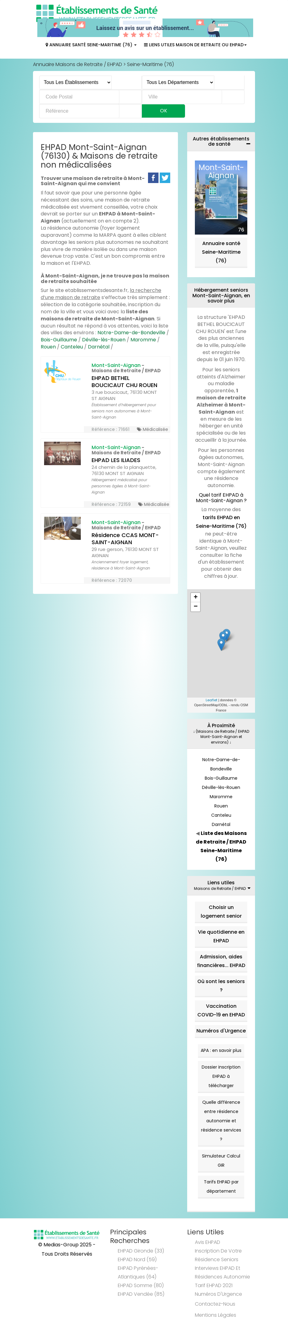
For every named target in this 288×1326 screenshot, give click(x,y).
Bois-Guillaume (59, 339)
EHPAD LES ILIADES (116, 460)
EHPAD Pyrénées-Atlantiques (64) (138, 1272)
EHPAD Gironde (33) (141, 1250)
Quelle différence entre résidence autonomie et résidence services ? (221, 1120)
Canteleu (72, 346)
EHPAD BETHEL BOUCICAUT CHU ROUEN (124, 381)
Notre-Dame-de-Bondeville (131, 332)
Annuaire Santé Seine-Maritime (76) (91, 45)
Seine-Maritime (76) (150, 64)
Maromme (143, 339)
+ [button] (196, 597)
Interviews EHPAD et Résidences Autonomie (222, 1272)
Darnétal (98, 346)
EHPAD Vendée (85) (141, 1294)
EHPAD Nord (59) (137, 1259)
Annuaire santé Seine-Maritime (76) (221, 252)
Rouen (48, 346)
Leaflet (211, 700)
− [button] (196, 606)
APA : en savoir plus (221, 1050)
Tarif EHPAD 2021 (213, 1285)
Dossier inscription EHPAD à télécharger (221, 1076)
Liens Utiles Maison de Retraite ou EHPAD (195, 45)
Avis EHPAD (207, 1242)
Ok (163, 110)
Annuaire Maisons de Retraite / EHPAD (77, 64)
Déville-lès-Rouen (103, 339)
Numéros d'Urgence (221, 1030)
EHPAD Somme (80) (141, 1285)
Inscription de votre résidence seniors (218, 1255)
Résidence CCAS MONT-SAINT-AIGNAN (125, 538)
